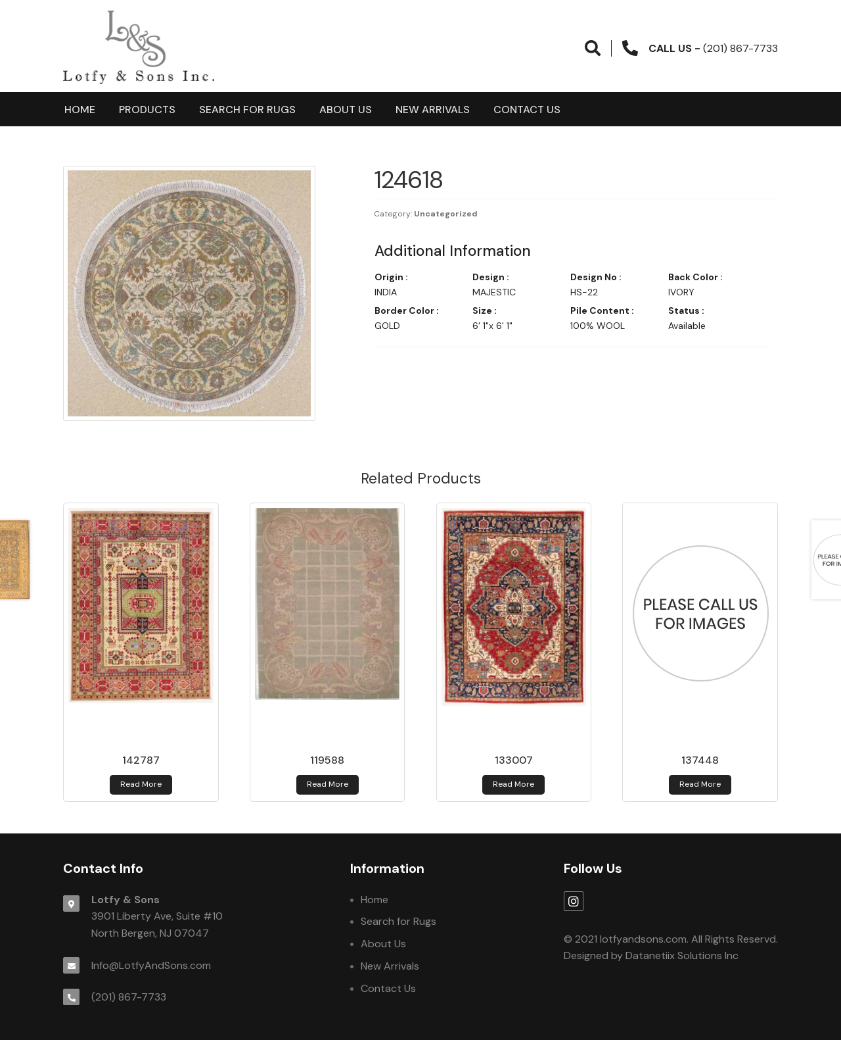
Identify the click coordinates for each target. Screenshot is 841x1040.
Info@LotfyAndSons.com (151, 965)
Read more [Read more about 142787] (141, 784)
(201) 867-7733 (128, 997)
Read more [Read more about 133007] (513, 784)
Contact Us (526, 109)
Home (79, 109)
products (147, 109)
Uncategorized (446, 214)
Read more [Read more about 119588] (327, 784)
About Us (345, 109)
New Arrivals (433, 109)
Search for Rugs (247, 109)
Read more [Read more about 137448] (700, 784)
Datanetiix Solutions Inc (682, 955)
